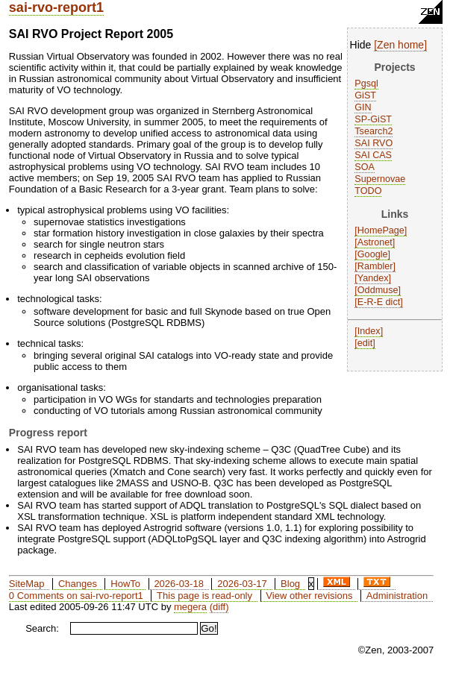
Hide (361, 45)
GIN (362, 107)
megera (190, 606)
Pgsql (366, 83)
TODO (367, 191)
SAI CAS (373, 155)
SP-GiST (373, 119)
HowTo (125, 583)
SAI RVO (373, 143)
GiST (365, 95)
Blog (290, 583)
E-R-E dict (378, 302)
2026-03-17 (242, 583)
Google (372, 254)
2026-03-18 (179, 583)
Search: (42, 628)
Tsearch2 (373, 131)
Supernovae (379, 179)
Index (369, 331)
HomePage (380, 230)
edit (364, 343)
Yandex (373, 278)
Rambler (375, 266)
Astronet (375, 242)
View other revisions (309, 595)
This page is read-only (204, 595)
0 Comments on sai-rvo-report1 (76, 595)
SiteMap (27, 583)
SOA (364, 167)
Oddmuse (378, 290)
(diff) (219, 606)
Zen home (400, 45)
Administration (397, 595)
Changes (77, 583)
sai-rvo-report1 (56, 7)
